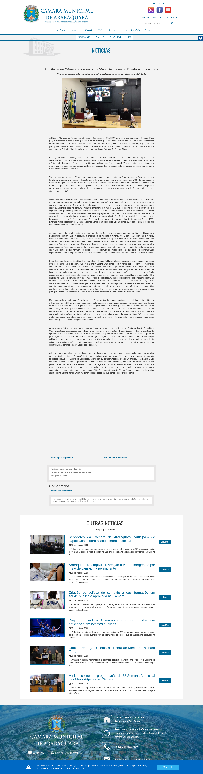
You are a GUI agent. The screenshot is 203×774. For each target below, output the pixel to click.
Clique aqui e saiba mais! (74, 768)
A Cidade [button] (76, 30)
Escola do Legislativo (131, 30)
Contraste (172, 17)
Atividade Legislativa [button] (94, 30)
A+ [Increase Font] (161, 17)
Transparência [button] (85, 37)
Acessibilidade (149, 17)
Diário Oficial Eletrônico (120, 37)
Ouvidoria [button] (101, 37)
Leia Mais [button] (165, 542)
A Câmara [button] (62, 30)
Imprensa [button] (112, 30)
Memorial (147, 30)
